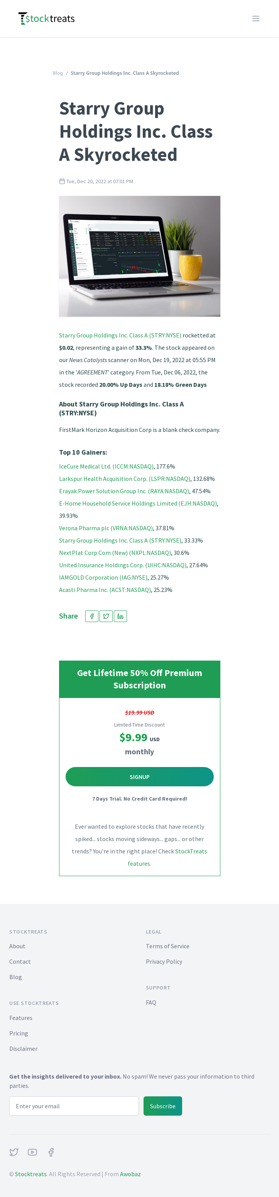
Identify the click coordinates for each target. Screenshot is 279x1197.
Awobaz (130, 1174)
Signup (140, 777)
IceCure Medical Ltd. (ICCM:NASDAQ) (106, 466)
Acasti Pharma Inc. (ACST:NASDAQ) (105, 589)
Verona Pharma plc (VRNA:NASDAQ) (106, 528)
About (17, 946)
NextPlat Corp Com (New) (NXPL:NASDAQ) (115, 552)
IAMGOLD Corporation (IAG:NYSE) (103, 577)
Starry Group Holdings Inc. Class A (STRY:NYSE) (120, 335)
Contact (20, 961)
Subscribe (163, 1106)
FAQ (151, 1002)
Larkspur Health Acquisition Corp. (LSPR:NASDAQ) (124, 478)
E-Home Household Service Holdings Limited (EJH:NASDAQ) (138, 503)
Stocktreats (31, 1174)
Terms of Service (167, 946)
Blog (58, 73)
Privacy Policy (164, 961)
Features (20, 1018)
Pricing (18, 1033)
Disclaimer (23, 1048)
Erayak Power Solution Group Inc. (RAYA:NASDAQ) (124, 491)
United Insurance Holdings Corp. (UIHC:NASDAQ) (122, 565)
